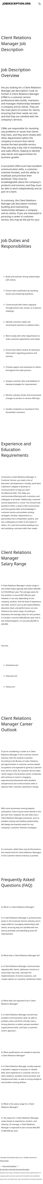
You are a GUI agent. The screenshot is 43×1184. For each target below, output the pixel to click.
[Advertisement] (21, 21)
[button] (39, 4)
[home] (16, 3)
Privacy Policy (4, 1161)
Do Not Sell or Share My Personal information (14, 1169)
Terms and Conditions (9, 1166)
